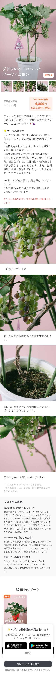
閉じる (28, 653)
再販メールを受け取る (28, 664)
